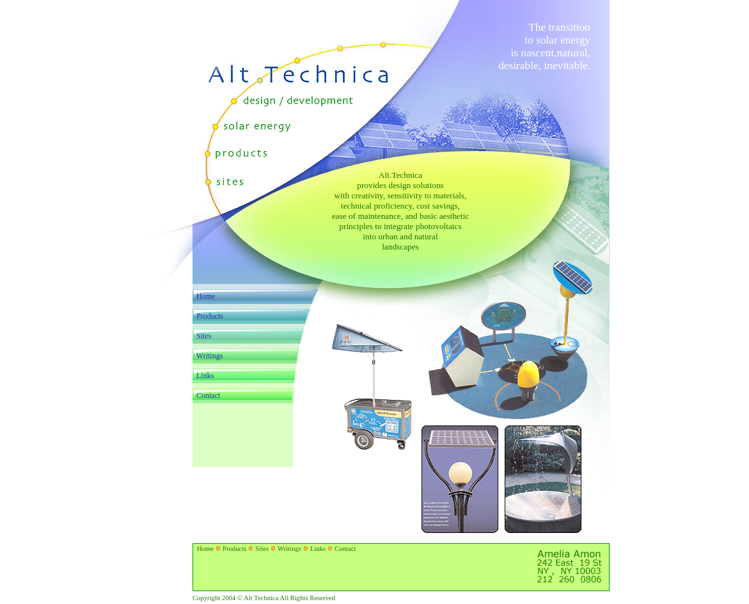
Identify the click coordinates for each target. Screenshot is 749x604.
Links (318, 548)
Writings (289, 548)
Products (234, 548)
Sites (262, 548)
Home (205, 296)
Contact (345, 548)
